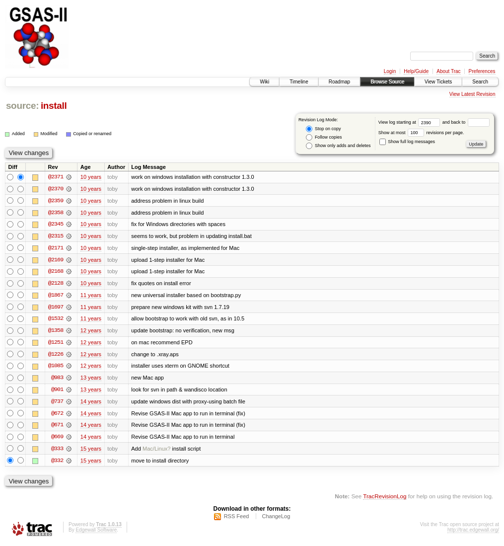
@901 (57, 391)
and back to (466, 122)
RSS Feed (236, 519)
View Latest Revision (472, 94)
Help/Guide (416, 71)
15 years (90, 451)
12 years (90, 332)
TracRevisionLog (384, 499)
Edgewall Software (96, 533)
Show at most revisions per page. (421, 132)
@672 (57, 415)
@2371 (55, 177)
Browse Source (387, 81)
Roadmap (339, 81)
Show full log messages (407, 141)
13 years (90, 380)
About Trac (448, 71)
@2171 (55, 248)
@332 (57, 463)
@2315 (55, 236)
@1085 (55, 368)
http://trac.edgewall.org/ (473, 533)
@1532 (55, 320)
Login (390, 71)
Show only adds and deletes (338, 146)
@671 (57, 427)
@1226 (55, 356)
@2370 (55, 189)
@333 (57, 451)
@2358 (55, 213)
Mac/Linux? (157, 451)
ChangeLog (276, 519)
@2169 (55, 260)
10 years (90, 177)
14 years (90, 403)
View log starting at (410, 122)
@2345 (55, 225)
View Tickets (438, 81)
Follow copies (324, 137)
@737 (57, 403)
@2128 (55, 284)
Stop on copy (323, 129)
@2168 (55, 272)
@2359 (55, 201)
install (54, 105)
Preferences (482, 71)
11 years (90, 296)
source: (22, 105)
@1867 (55, 296)
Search (480, 81)
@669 (57, 439)
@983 (57, 380)
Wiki (264, 81)
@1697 (55, 308)
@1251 (55, 344)
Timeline (298, 81)
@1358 (55, 332)
